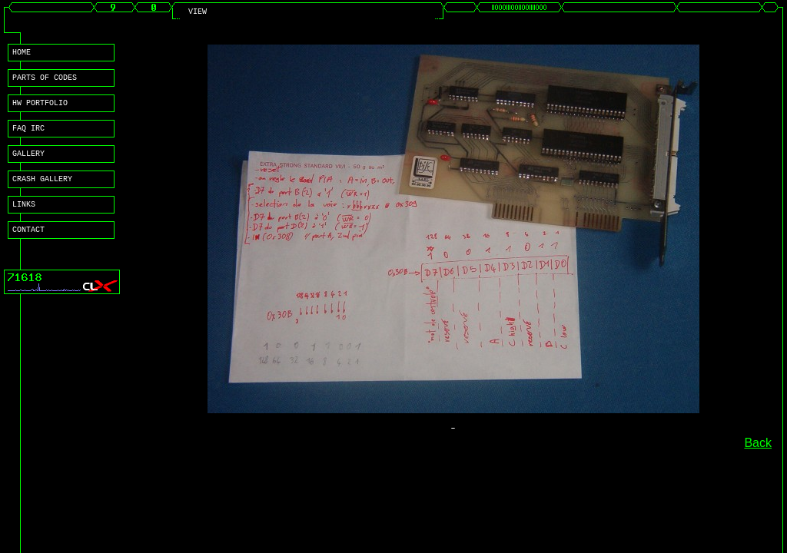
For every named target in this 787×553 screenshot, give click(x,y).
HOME (21, 53)
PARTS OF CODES (44, 81)
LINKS (23, 219)
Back (758, 442)
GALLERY (28, 164)
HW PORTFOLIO (40, 109)
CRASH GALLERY (42, 192)
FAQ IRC (28, 136)
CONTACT (28, 247)
